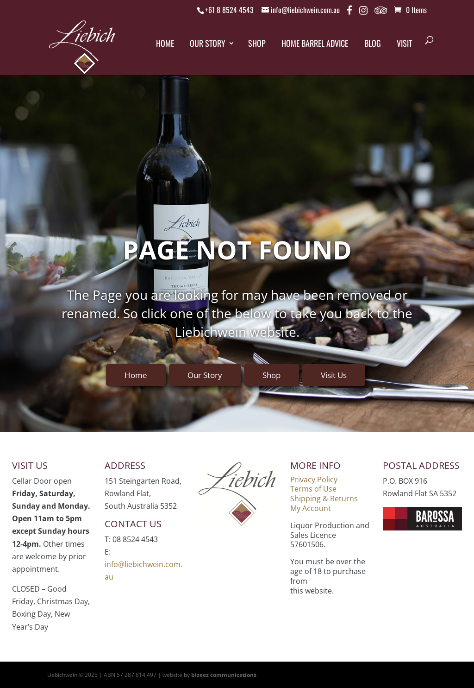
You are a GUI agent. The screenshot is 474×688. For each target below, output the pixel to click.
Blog (372, 43)
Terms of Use (313, 489)
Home (165, 43)
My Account (310, 508)
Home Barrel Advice (314, 43)
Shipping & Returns (324, 498)
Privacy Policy (313, 479)
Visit (404, 43)
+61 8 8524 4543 (229, 9)
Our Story (207, 43)
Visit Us (334, 375)
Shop (257, 43)
